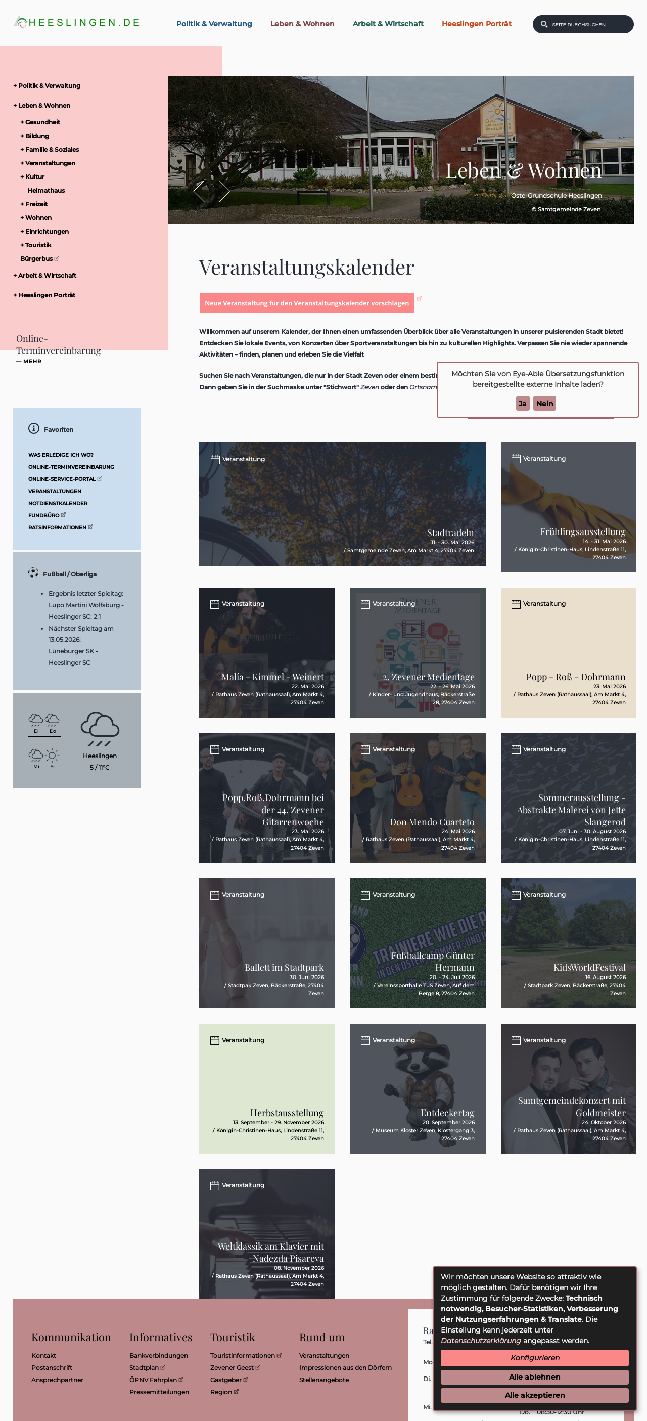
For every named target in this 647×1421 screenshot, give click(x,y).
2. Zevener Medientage (429, 687)
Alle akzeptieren (535, 1395)
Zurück (204, 191)
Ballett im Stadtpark (284, 989)
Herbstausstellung (287, 1139)
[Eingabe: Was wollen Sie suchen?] (590, 24)
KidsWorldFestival (589, 989)
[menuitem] (73, 86)
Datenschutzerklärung (481, 1340)
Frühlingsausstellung (583, 536)
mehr (32, 361)
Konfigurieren (535, 1357)
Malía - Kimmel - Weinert (272, 687)
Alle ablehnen (535, 1377)
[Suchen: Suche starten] (544, 24)
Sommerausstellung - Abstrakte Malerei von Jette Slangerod (571, 826)
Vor (219, 191)
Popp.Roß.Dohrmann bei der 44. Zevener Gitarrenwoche (273, 826)
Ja (523, 403)
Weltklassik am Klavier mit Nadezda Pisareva (271, 1284)
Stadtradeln (450, 544)
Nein (544, 403)
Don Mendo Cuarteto (432, 838)
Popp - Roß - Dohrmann (576, 687)
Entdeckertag (448, 1139)
